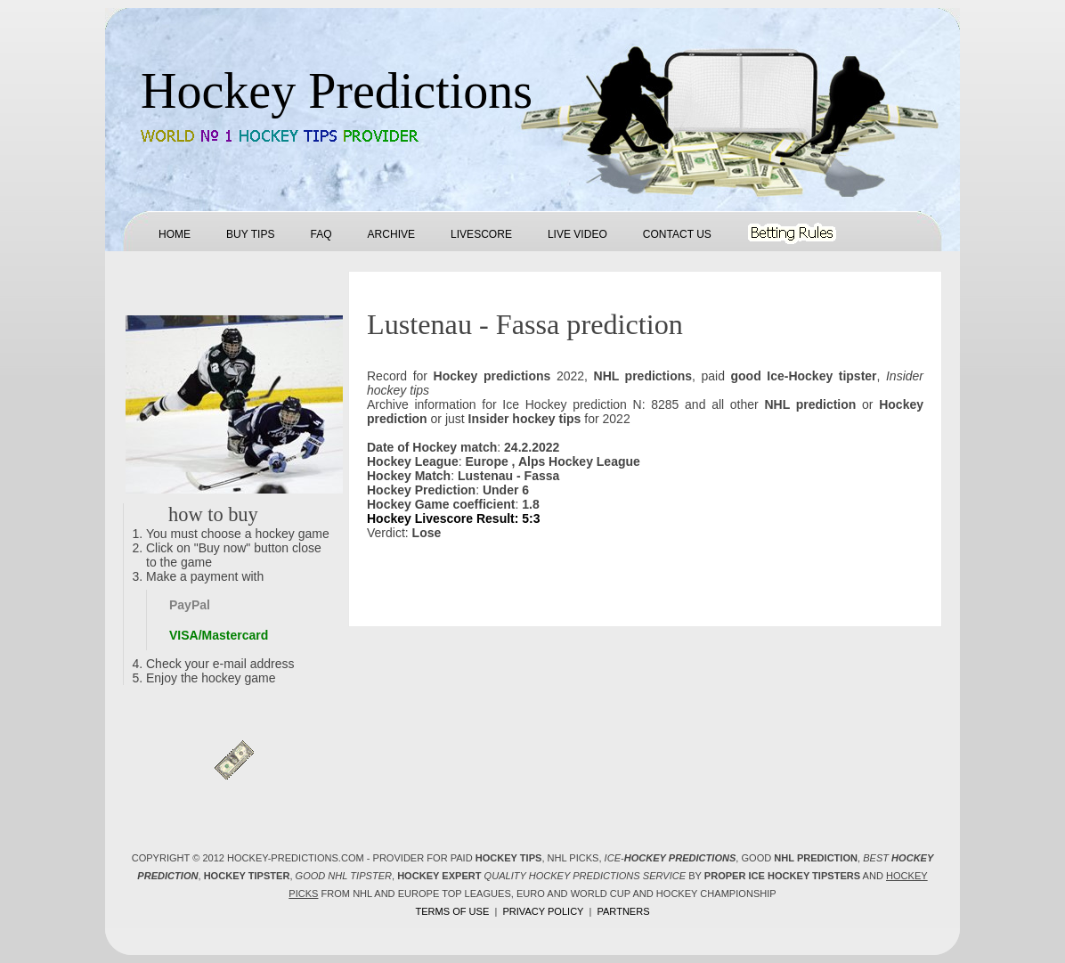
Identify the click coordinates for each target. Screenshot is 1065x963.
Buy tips (250, 234)
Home (175, 234)
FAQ (320, 234)
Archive (391, 234)
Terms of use (452, 911)
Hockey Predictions (336, 90)
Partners (623, 911)
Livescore (481, 234)
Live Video (577, 234)
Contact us (677, 234)
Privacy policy (542, 911)
